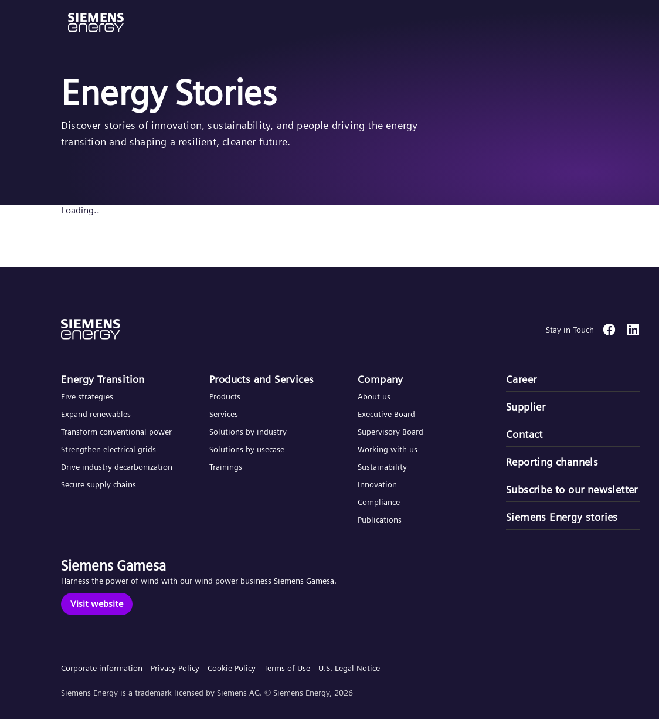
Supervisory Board (390, 431)
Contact (524, 434)
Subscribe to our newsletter (572, 489)
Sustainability (382, 467)
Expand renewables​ (96, 414)
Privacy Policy (175, 668)
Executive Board (386, 414)
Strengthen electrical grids (108, 449)
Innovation (378, 484)
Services (223, 414)
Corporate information (101, 668)
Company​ (380, 379)
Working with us (387, 449)
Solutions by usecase (246, 449)
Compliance (379, 502)
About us (374, 396)
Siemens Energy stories (562, 517)
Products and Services (261, 379)
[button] (96, 22)
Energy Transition (103, 379)
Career (521, 379)
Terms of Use (287, 668)
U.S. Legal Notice (349, 668)
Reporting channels (552, 462)
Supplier (525, 407)
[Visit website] (97, 604)
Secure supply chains (99, 484)
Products (224, 396)
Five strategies (87, 396)
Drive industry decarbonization (116, 467)
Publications (380, 519)
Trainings (225, 467)
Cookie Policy (232, 668)
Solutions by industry (248, 431)
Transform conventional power (116, 431)
